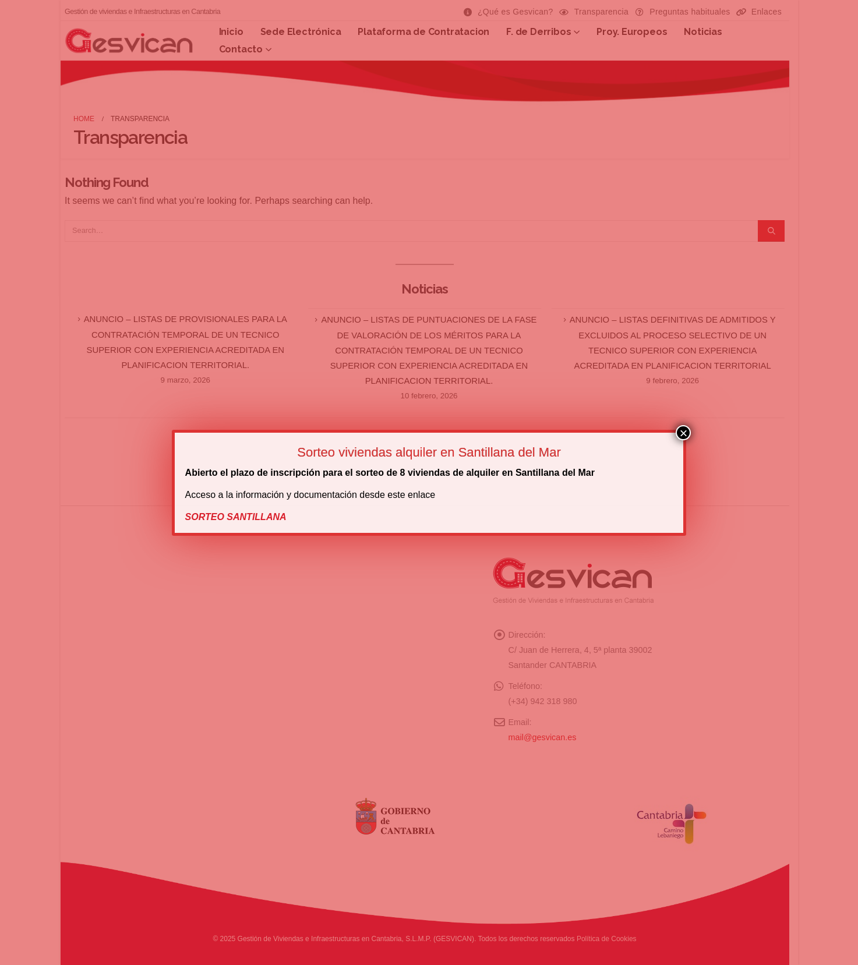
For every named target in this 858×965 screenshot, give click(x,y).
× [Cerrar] (683, 432)
